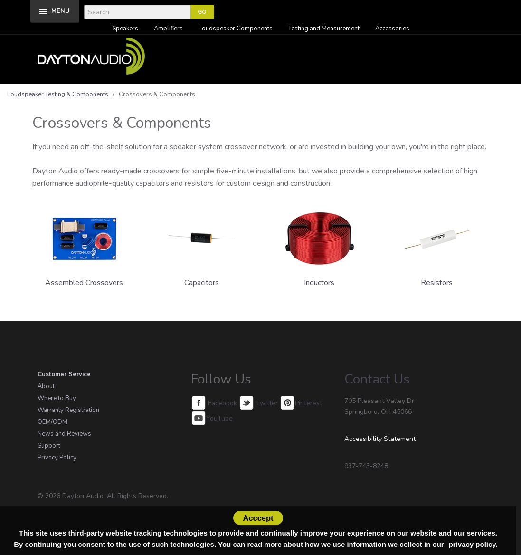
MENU (60, 11)
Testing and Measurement (324, 28)
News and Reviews (64, 434)
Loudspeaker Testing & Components (57, 94)
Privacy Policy (57, 457)
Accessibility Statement (380, 438)
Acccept (258, 518)
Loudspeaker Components (236, 28)
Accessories (392, 28)
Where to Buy (57, 398)
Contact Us (377, 379)
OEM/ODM (52, 422)
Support (49, 445)
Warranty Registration (68, 410)
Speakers (125, 28)
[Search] (137, 12)
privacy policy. (473, 544)
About (46, 386)
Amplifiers (168, 28)
